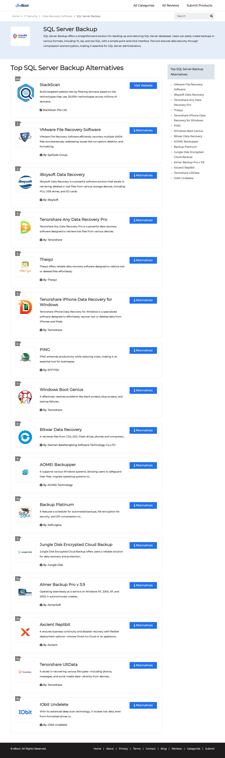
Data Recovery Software (57, 16)
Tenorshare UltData (59, 664)
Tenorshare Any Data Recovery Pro (73, 219)
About (110, 748)
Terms (137, 748)
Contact (151, 748)
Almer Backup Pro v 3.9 (62, 584)
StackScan (50, 84)
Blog (164, 748)
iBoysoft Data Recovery (62, 174)
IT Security (30, 16)
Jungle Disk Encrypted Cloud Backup (76, 544)
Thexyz (46, 259)
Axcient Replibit (55, 624)
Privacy (123, 748)
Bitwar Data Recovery (61, 429)
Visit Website (143, 85)
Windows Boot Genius (61, 389)
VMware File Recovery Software (70, 129)
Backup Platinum (57, 504)
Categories (193, 748)
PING (45, 349)
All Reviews (170, 5)
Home (16, 16)
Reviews (177, 748)
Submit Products (199, 5)
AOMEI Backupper (58, 464)
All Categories (143, 5)
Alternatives (143, 130)
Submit (209, 748)
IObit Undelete (54, 704)
